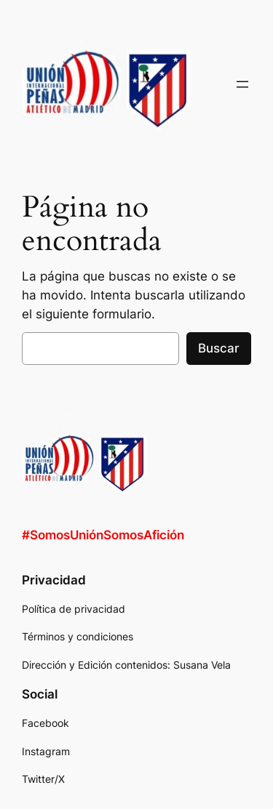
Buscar (219, 348)
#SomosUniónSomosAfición (103, 535)
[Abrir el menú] (242, 84)
